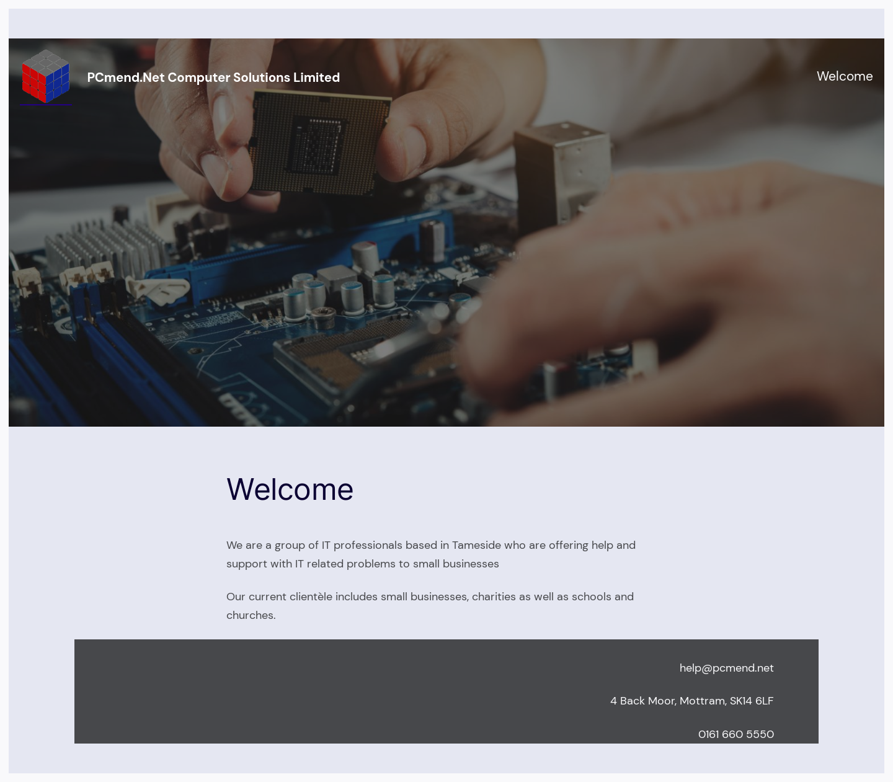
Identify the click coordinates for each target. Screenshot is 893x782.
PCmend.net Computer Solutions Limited (213, 77)
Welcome (845, 76)
